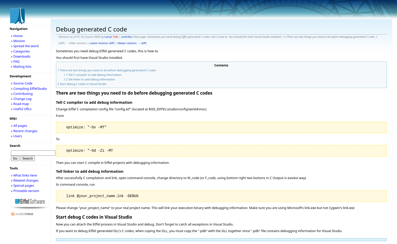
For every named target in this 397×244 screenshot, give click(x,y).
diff (112, 43)
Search (15, 145)
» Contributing (22, 93)
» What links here (24, 175)
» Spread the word (24, 46)
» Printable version (25, 190)
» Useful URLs (21, 109)
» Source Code (21, 83)
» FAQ (15, 61)
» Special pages (22, 185)
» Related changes (24, 180)
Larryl (108, 37)
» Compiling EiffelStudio (29, 88)
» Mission (18, 41)
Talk (115, 37)
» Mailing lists (21, 66)
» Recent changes (24, 131)
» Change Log (21, 98)
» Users (16, 136)
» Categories (20, 51)
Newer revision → (129, 43)
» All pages (19, 125)
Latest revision (99, 43)
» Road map (20, 103)
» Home (17, 35)
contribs (126, 37)
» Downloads (20, 56)
